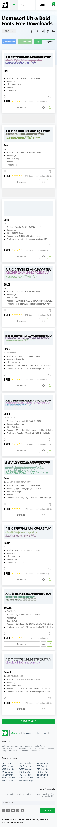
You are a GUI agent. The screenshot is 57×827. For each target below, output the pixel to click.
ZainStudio (11, 611)
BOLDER (8, 607)
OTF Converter (7, 766)
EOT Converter (43, 766)
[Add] (49, 107)
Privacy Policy (7, 781)
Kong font (11, 417)
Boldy (7, 478)
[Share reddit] (37, 31)
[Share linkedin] (53, 31)
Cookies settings (26, 781)
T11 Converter (42, 775)
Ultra (6, 71)
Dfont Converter (8, 778)
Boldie (7, 543)
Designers (49, 42)
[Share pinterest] (48, 31)
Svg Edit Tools (25, 763)
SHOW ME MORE (28, 722)
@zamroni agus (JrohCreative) (19, 482)
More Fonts (26, 42)
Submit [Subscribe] (48, 810)
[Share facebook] (32, 31)
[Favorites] (49, 97)
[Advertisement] (29, 118)
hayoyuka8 (11, 353)
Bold (6, 145)
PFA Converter (43, 769)
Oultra (7, 414)
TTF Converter (42, 763)
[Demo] (5, 97)
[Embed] (43, 107)
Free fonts (5, 5)
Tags (38, 42)
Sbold (6, 220)
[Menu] (31, 5)
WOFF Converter (8, 769)
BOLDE (7, 284)
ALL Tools (41, 778)
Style (37, 733)
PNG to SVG (6, 763)
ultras (7, 349)
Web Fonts (15, 733)
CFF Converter (7, 775)
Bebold (7, 672)
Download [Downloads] (21, 107)
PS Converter (42, 772)
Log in (42, 5)
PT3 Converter (25, 772)
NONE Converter (26, 778)
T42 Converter (25, 775)
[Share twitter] (43, 31)
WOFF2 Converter (26, 769)
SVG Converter (25, 766)
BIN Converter (7, 772)
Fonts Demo (10, 42)
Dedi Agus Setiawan (15, 676)
